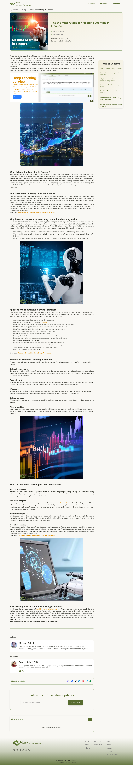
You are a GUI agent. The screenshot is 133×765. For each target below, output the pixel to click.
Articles (109, 751)
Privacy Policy (60, 762)
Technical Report (112, 754)
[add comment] (90, 719)
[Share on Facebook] (72, 681)
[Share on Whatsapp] (90, 681)
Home (87, 741)
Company (116, 4)
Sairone (87, 748)
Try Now (17, 97)
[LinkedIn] (23, 671)
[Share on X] (76, 681)
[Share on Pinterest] (83, 681)
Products (91, 4)
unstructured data (64, 503)
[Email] (20, 671)
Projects (103, 4)
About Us (97, 741)
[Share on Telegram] (87, 681)
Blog (24, 10)
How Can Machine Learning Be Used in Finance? (110, 98)
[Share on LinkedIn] (79, 681)
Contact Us (98, 745)
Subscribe (75, 702)
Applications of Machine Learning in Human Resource (36, 213)
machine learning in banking (46, 609)
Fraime (87, 745)
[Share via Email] (68, 681)
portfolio (44, 322)
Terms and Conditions (70, 762)
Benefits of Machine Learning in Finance (110, 92)
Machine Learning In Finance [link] (41, 10)
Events (108, 745)
